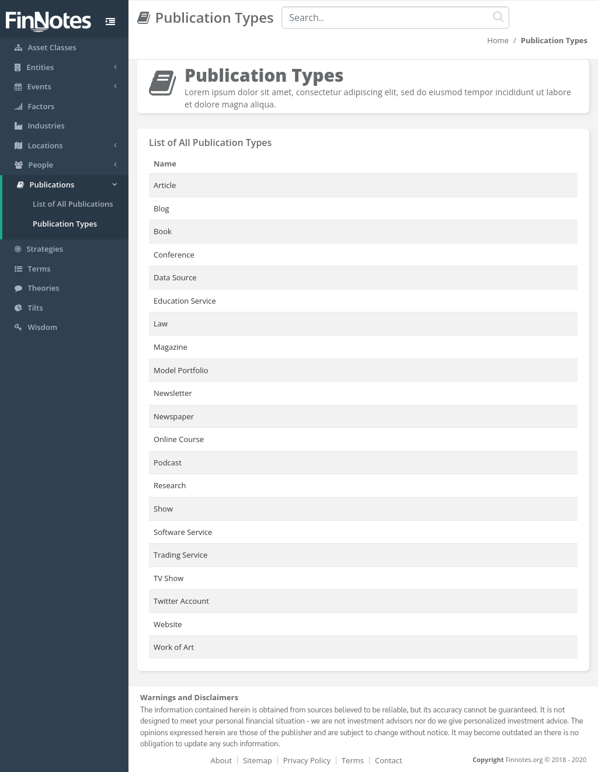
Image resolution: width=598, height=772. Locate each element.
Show (163, 508)
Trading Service (180, 555)
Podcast (168, 462)
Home (498, 40)
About (221, 760)
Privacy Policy (307, 760)
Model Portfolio (181, 370)
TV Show (168, 578)
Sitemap (257, 760)
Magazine (170, 347)
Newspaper (174, 416)
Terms (353, 760)
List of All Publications (73, 204)
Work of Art (174, 647)
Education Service (185, 300)
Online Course (179, 439)
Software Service (183, 532)
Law (161, 323)
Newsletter (173, 393)
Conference (174, 254)
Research (170, 485)
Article (165, 185)
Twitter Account (181, 601)
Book (163, 231)
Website (168, 624)
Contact (388, 760)
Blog (161, 208)
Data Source (175, 277)
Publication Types (65, 223)
